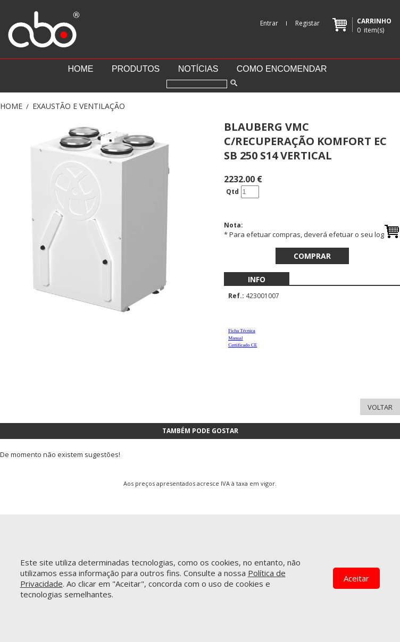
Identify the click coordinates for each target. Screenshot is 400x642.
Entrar (269, 23)
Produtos (136, 68)
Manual (235, 338)
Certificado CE (242, 345)
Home (80, 68)
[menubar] (256, 279)
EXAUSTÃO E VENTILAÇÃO (78, 106)
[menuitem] (256, 279)
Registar (307, 23)
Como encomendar (282, 68)
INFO (256, 279)
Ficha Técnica (241, 330)
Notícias (198, 68)
